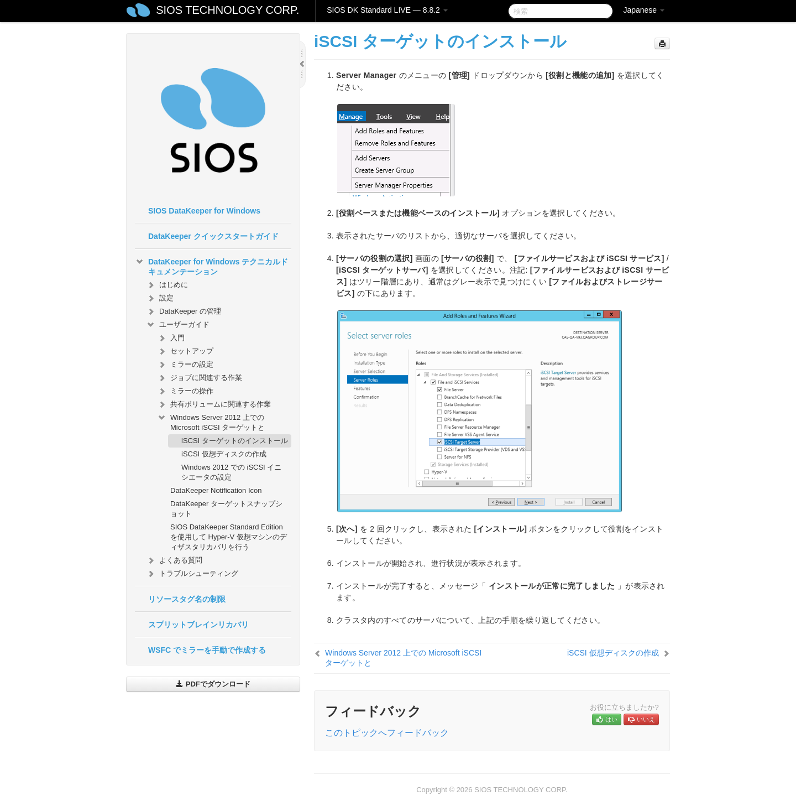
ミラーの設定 (185, 364)
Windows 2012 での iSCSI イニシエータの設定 (231, 472)
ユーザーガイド (178, 324)
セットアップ (185, 351)
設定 (160, 298)
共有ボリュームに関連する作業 (214, 404)
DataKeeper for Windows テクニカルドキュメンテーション (211, 265)
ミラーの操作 (185, 391)
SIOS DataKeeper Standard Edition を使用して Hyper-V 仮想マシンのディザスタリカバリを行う (228, 537)
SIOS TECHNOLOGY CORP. (227, 10)
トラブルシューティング (192, 573)
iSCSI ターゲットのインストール (234, 440)
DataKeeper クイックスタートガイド (213, 236)
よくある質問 (174, 560)
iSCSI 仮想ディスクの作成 (223, 454)
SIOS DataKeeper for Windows (204, 210)
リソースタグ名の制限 (187, 599)
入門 (171, 338)
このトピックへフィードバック (387, 732)
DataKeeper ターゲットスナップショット (226, 509)
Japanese (643, 10)
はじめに (167, 285)
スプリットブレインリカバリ (198, 624)
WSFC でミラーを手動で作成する (207, 650)
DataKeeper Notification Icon (215, 490)
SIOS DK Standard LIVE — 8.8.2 (387, 10)
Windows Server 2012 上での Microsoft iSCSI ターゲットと (211, 421)
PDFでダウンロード (213, 684)
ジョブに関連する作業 (199, 377)
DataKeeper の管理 (183, 311)
